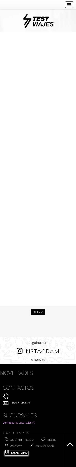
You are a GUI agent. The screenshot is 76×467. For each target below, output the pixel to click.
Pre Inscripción (42, 446)
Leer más (38, 312)
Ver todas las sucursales (19, 422)
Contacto (13, 446)
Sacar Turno (16, 452)
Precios (48, 439)
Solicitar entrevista (19, 439)
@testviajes (38, 359)
